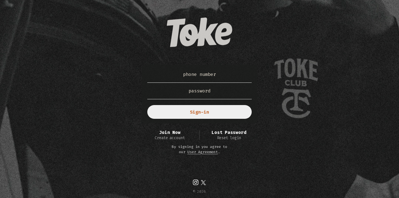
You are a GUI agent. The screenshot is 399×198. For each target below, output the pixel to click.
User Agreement (202, 152)
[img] (195, 182)
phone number (199, 74)
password (199, 91)
